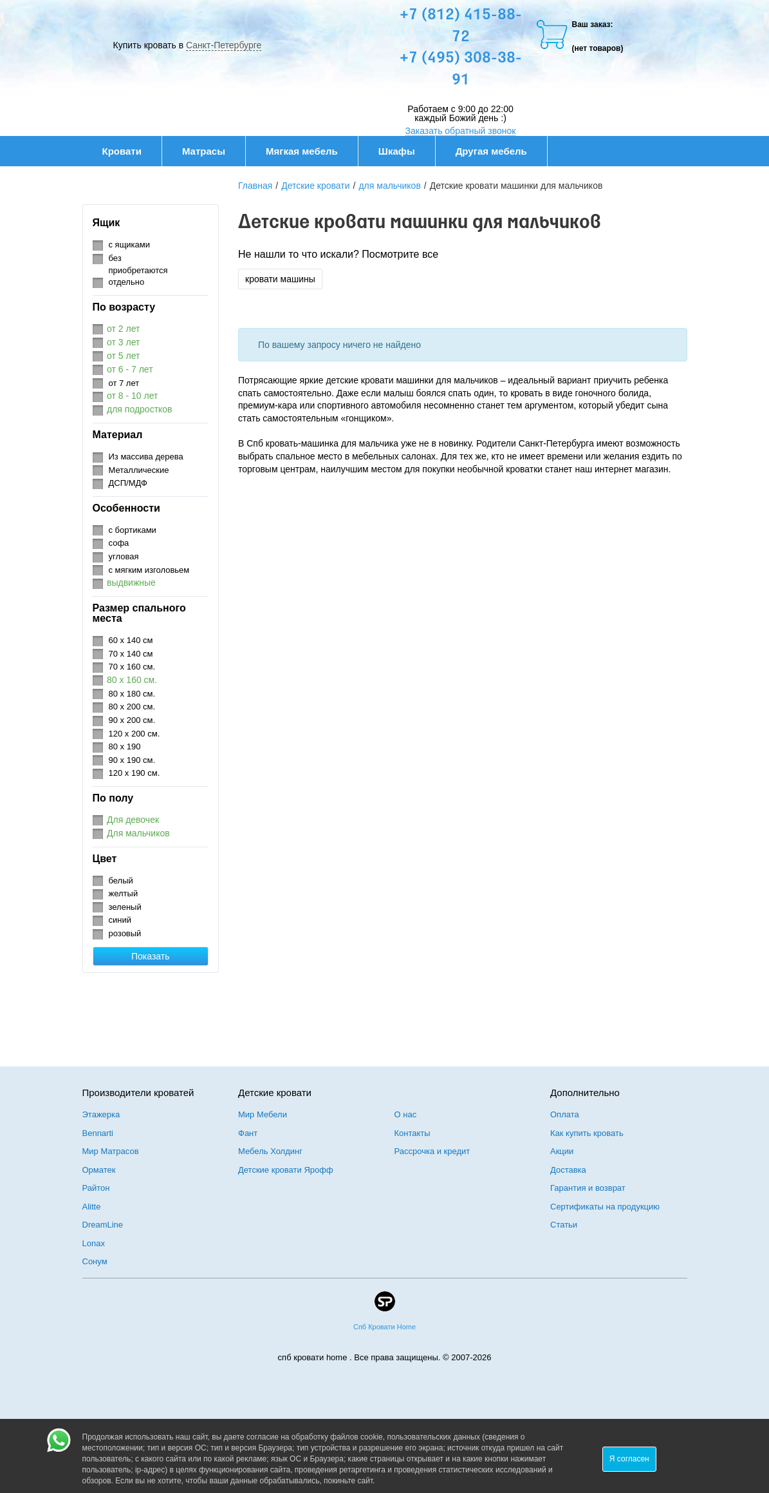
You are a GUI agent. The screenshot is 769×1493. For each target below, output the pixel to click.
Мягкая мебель (308, 151)
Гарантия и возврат (587, 1188)
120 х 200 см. (134, 733)
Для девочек (133, 819)
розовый (125, 933)
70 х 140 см (131, 654)
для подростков (139, 409)
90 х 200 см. (132, 720)
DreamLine (103, 1224)
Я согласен (629, 1458)
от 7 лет (124, 383)
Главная (255, 185)
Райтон (96, 1188)
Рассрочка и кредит (432, 1151)
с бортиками (132, 530)
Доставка (568, 1170)
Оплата (564, 1114)
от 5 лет (123, 356)
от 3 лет (123, 342)
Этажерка (101, 1114)
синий (120, 920)
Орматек (99, 1170)
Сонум (94, 1261)
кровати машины (280, 279)
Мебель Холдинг (270, 1151)
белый (121, 880)
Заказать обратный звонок (460, 131)
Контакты (412, 1133)
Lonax (93, 1243)
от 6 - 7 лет (130, 369)
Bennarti (97, 1133)
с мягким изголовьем (149, 570)
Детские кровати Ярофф (285, 1170)
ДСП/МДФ (128, 483)
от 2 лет (123, 328)
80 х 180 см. (132, 693)
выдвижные (131, 582)
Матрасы (203, 151)
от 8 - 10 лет (132, 395)
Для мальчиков (138, 833)
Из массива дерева (146, 456)
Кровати (128, 151)
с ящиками (130, 244)
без (115, 258)
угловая (124, 556)
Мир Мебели (262, 1114)
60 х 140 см (131, 640)
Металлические (139, 470)
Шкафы (396, 151)
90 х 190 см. (132, 760)
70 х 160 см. (132, 666)
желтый (123, 893)
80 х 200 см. (132, 706)
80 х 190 (125, 746)
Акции (561, 1151)
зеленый (125, 907)
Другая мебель (498, 151)
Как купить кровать (587, 1133)
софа (119, 543)
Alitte (91, 1206)
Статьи (563, 1224)
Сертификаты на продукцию (605, 1206)
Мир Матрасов (110, 1151)
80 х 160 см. (132, 680)
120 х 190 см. (134, 773)
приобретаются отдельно (138, 276)
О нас (405, 1114)
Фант (247, 1133)
